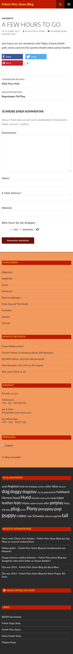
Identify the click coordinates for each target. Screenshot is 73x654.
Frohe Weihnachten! (13, 346)
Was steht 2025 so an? (14, 371)
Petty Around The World (15, 303)
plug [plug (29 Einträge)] (15, 508)
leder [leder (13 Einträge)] (18, 503)
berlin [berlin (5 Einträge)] (22, 486)
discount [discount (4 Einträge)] (62, 486)
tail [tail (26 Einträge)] (65, 515)
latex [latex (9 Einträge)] (60, 498)
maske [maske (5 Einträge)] (33, 503)
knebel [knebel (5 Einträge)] (53, 498)
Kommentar (10, 132)
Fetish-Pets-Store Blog (18, 4)
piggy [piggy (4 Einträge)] (8, 509)
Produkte (7, 310)
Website (7, 207)
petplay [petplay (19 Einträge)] (56, 502)
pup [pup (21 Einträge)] (58, 508)
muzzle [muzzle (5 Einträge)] (39, 503)
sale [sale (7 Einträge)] (29, 516)
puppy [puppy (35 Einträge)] (9, 515)
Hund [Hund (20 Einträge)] (26, 497)
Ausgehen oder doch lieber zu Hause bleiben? (26, 560)
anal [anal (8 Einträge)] (4, 486)
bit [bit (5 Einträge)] (27, 486)
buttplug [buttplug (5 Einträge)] (33, 486)
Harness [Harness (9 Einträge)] (7, 498)
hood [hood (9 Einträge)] (16, 498)
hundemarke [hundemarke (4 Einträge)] (44, 498)
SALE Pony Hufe (36, 81)
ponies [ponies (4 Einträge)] (23, 509)
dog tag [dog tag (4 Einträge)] (40, 492)
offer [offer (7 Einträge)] (46, 503)
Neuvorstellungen (11, 297)
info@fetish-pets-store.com (16, 412)
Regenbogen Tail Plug (36, 94)
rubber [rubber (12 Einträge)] (22, 516)
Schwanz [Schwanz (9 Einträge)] (38, 516)
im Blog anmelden (11, 457)
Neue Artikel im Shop (21, 590)
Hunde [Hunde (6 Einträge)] (35, 497)
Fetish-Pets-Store (35, 31)
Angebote (7, 18)
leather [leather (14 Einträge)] (7, 502)
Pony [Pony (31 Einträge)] (31, 508)
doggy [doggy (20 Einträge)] (16, 491)
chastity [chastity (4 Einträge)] (40, 486)
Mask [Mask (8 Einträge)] (25, 503)
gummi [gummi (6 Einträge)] (52, 492)
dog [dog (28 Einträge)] (6, 491)
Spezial (5, 316)
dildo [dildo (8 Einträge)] (55, 486)
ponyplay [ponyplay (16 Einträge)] (46, 509)
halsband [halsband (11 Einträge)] (62, 492)
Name (6, 178)
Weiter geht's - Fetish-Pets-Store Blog (22, 547)
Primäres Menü (69, 4)
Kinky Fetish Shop (11, 635)
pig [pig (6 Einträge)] (3, 509)
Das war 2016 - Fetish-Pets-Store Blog (22, 567)
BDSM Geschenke (11, 616)
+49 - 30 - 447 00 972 (14, 402)
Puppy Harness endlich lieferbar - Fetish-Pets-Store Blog (32, 557)
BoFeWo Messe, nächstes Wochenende (23, 358)
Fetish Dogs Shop (11, 623)
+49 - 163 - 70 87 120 (14, 422)
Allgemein (7, 272)
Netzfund (7, 291)
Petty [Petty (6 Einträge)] (67, 503)
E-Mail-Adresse (12, 193)
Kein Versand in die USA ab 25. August (22, 365)
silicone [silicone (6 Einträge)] (49, 516)
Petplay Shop (9, 642)
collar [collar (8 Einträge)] (47, 486)
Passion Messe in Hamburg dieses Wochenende (27, 352)
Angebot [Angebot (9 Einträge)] (13, 486)
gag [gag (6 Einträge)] (46, 492)
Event (5, 284)
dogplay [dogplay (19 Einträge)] (29, 491)
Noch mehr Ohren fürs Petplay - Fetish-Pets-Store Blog (31, 538)
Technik (6, 323)
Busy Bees (53, 567)
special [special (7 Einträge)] (57, 516)
